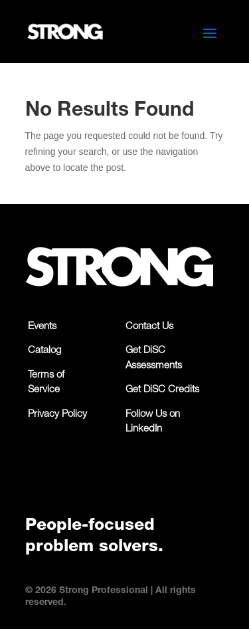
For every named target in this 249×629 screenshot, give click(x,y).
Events (42, 327)
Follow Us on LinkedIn (152, 422)
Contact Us (149, 327)
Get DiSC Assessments (153, 358)
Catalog (44, 351)
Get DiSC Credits (162, 390)
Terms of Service (46, 383)
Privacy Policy (57, 415)
